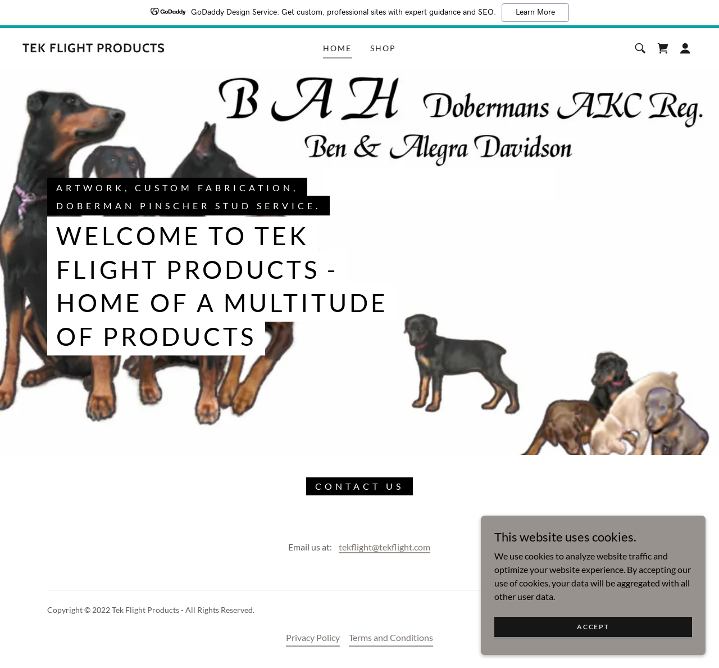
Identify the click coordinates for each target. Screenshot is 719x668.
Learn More (535, 12)
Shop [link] (383, 48)
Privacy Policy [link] (313, 637)
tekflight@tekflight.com (384, 546)
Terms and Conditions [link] (391, 637)
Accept (593, 642)
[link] (93, 48)
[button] (685, 48)
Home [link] (337, 48)
